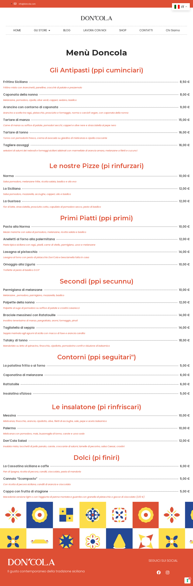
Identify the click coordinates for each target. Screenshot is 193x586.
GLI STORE (42, 30)
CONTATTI (146, 30)
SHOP (122, 30)
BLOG (66, 30)
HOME (17, 30)
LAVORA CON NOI (94, 30)
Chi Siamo (173, 30)
